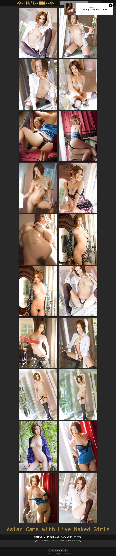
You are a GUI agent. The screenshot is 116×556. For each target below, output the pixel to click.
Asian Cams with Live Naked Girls (58, 529)
